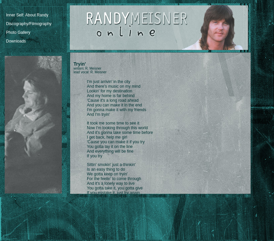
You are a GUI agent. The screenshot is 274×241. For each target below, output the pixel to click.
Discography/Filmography (28, 23)
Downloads (16, 41)
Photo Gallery (18, 32)
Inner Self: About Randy (27, 15)
